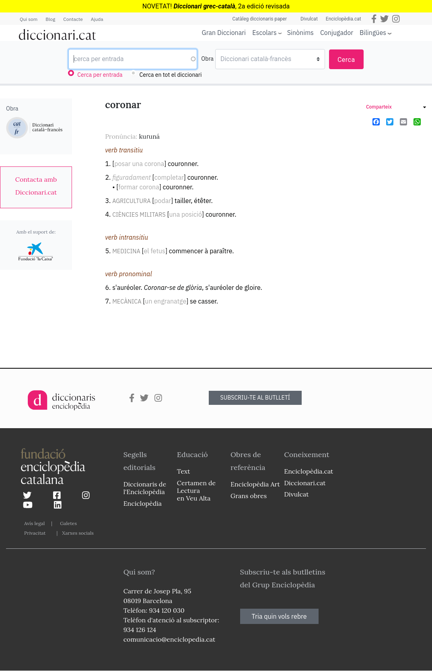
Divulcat (309, 19)
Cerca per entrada (99, 74)
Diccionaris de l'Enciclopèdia (144, 488)
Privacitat (34, 533)
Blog (50, 19)
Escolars (264, 32)
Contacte (72, 19)
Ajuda (97, 19)
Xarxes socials (77, 533)
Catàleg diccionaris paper (259, 19)
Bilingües (373, 32)
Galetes (68, 523)
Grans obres (248, 496)
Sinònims (300, 32)
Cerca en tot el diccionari (171, 74)
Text (183, 471)
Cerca (346, 60)
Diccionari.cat (304, 483)
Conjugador (336, 32)
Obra (207, 58)
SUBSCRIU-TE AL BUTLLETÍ (255, 397)
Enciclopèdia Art (255, 484)
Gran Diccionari (224, 32)
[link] (36, 186)
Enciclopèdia (142, 503)
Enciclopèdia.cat (343, 19)
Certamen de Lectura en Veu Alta (196, 490)
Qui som (28, 19)
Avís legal (34, 523)
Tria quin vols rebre (279, 616)
